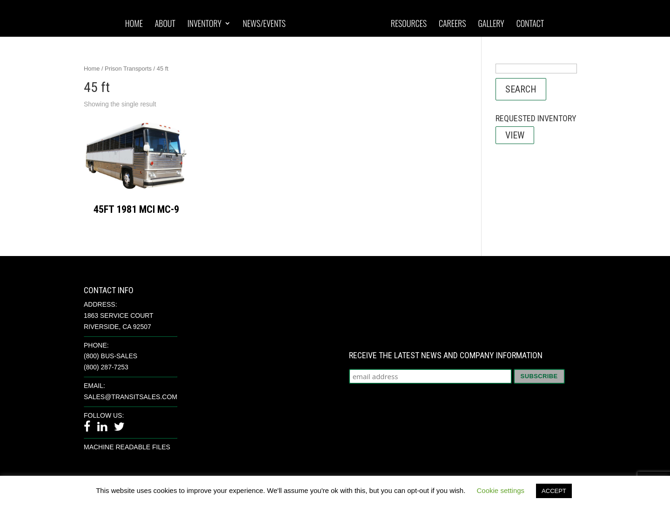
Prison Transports (128, 68)
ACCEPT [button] (554, 490)
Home (134, 24)
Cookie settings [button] (501, 490)
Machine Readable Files (127, 447)
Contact (530, 24)
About (165, 24)
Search (520, 89)
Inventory (204, 24)
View (514, 135)
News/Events (264, 24)
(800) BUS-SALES (110, 356)
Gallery (491, 24)
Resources (409, 24)
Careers (452, 24)
